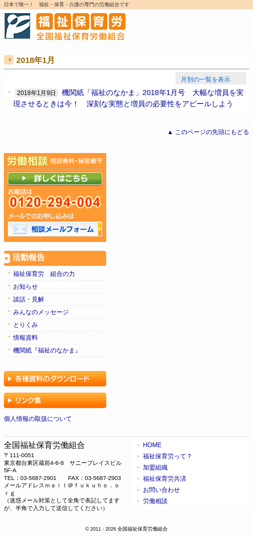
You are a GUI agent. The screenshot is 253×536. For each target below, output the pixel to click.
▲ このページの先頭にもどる (208, 132)
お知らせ (25, 286)
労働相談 (155, 501)
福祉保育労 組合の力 (44, 274)
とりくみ (25, 325)
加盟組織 (155, 467)
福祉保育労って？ (167, 456)
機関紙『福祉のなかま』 (47, 350)
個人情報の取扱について (38, 418)
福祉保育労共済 (164, 478)
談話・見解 (28, 299)
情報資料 (25, 337)
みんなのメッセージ (41, 312)
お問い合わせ (161, 490)
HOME (152, 445)
